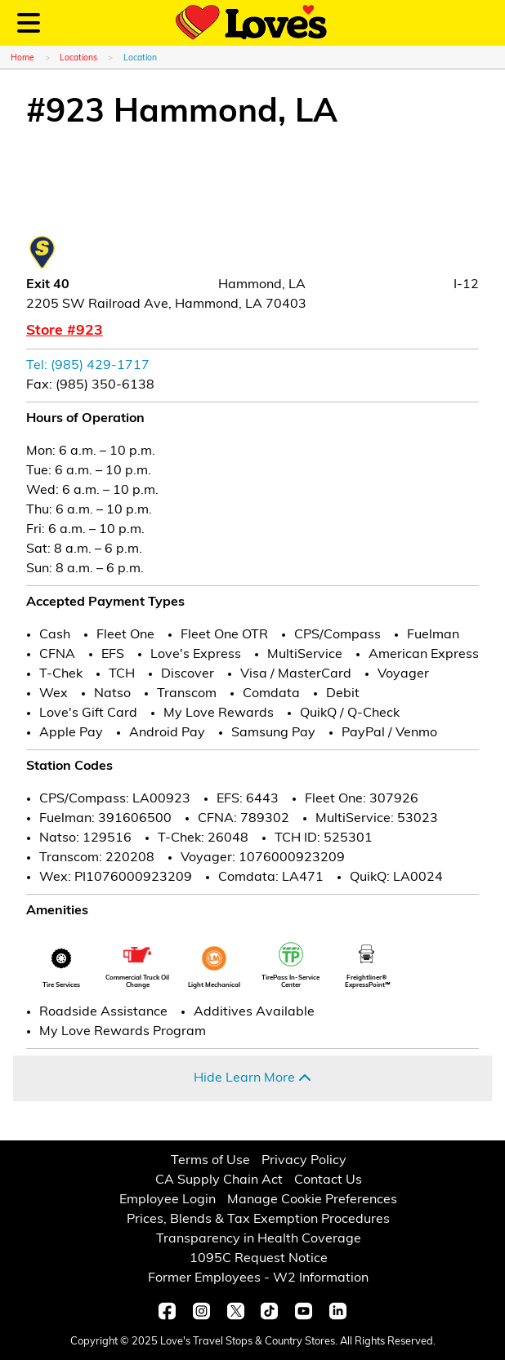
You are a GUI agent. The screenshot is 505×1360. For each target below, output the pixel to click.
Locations (78, 58)
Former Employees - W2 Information (258, 1278)
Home (22, 58)
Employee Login (167, 1200)
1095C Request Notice (259, 1258)
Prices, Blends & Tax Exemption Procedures (258, 1219)
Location (140, 58)
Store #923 (64, 331)
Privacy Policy (303, 1160)
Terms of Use (210, 1160)
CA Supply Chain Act (219, 1180)
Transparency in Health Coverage (258, 1239)
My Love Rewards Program (122, 1031)
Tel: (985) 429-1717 (88, 365)
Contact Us (328, 1180)
